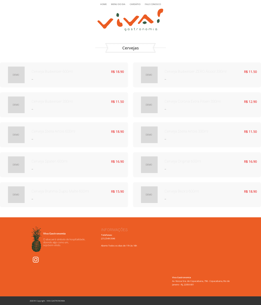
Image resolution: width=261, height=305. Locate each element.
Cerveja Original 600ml (183, 161)
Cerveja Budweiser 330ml (52, 102)
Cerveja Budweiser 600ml (52, 72)
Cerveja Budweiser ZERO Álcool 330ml (196, 72)
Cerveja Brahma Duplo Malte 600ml (60, 191)
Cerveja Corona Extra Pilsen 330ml (193, 102)
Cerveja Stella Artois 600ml (53, 131)
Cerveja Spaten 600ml (49, 161)
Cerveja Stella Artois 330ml (186, 131)
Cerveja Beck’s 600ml (182, 191)
